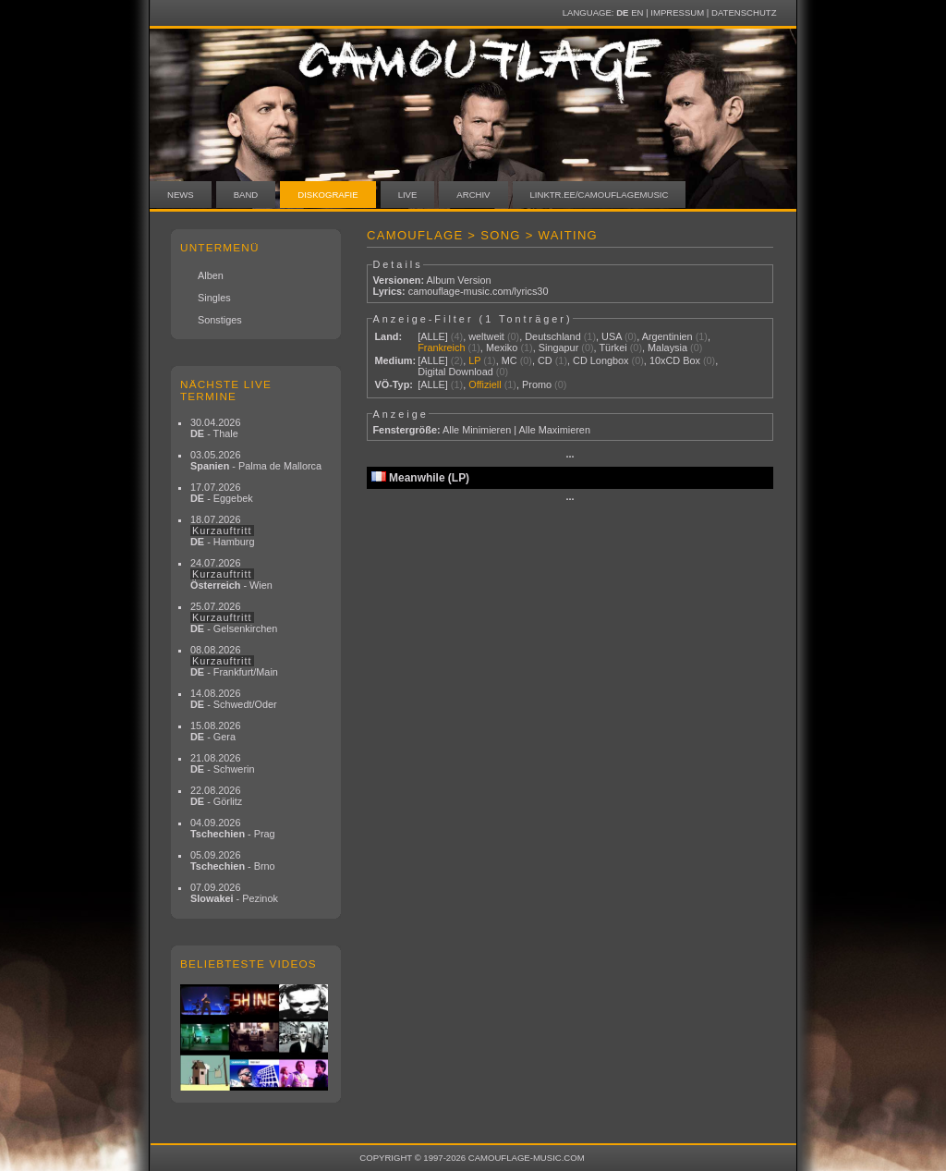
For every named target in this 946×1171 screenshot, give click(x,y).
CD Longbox (600, 360)
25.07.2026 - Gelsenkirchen (233, 617)
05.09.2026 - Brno (232, 860)
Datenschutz (743, 12)
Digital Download (455, 371)
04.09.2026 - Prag (232, 828)
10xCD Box (674, 360)
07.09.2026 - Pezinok (234, 893)
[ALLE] (433, 336)
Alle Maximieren (554, 429)
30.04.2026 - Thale (215, 428)
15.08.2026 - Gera (215, 731)
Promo (537, 384)
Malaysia (667, 347)
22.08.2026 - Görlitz (216, 796)
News (180, 194)
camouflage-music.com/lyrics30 (478, 291)
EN (637, 12)
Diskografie (327, 194)
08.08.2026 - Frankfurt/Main (234, 660)
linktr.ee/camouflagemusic (599, 194)
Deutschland (552, 336)
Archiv (473, 194)
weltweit (486, 336)
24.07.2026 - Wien (231, 574)
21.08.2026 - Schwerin (222, 763)
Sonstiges (220, 319)
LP (474, 360)
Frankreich (441, 347)
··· (569, 456)
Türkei (612, 347)
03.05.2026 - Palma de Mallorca (255, 460)
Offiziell (484, 384)
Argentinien (667, 336)
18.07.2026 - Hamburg (222, 530)
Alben (211, 275)
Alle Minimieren (477, 429)
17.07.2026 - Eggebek (221, 493)
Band (246, 194)
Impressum (677, 12)
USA (611, 336)
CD (545, 360)
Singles (214, 297)
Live (408, 194)
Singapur (559, 347)
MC (509, 360)
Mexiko (501, 347)
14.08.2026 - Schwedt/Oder (233, 699)
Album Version (458, 280)
